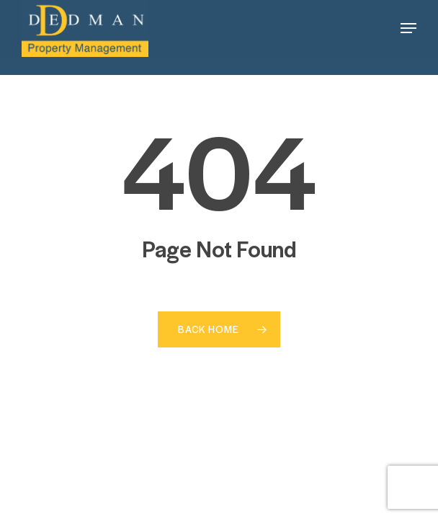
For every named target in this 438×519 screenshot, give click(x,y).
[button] (408, 28)
